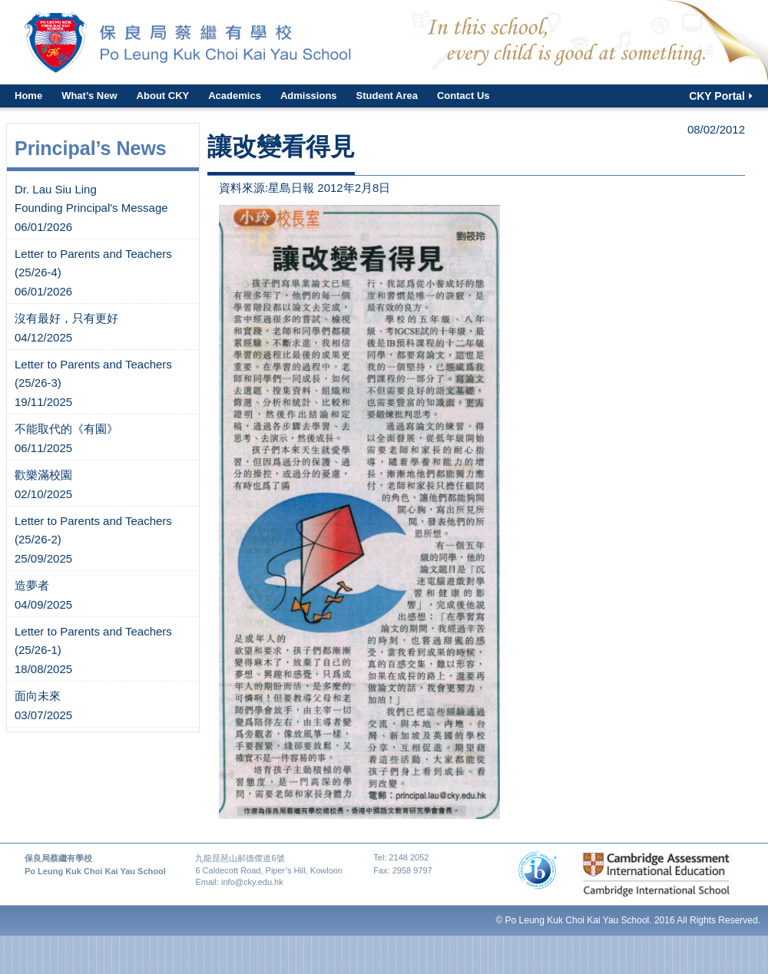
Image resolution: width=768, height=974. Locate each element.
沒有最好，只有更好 (66, 318)
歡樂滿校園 (43, 474)
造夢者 (32, 585)
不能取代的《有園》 (66, 428)
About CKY (163, 95)
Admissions (308, 95)
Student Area (387, 95)
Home (28, 95)
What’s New (89, 95)
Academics (234, 95)
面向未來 (38, 695)
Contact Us (463, 95)
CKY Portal (717, 96)
